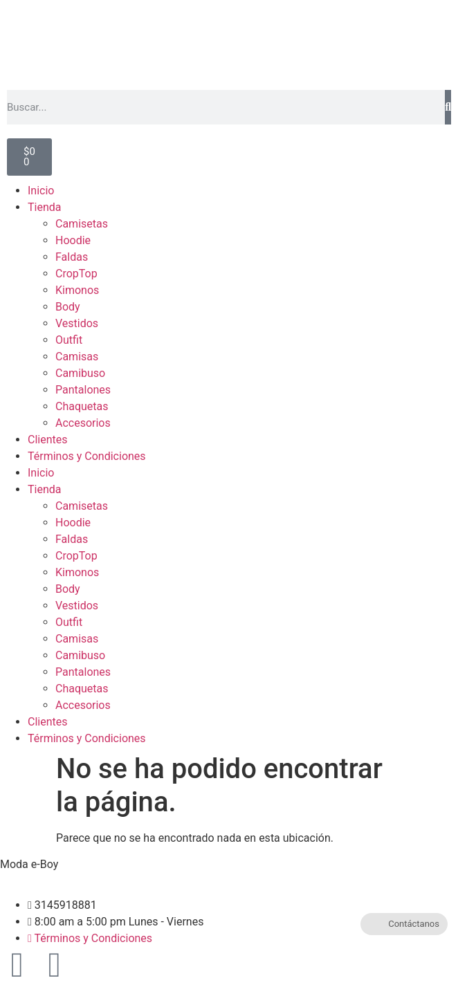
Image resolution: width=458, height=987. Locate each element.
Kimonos (77, 290)
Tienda (44, 207)
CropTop (76, 273)
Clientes (48, 439)
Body (67, 306)
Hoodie (73, 240)
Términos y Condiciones (87, 456)
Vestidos (76, 323)
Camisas (76, 356)
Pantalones (83, 389)
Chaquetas (82, 406)
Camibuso (80, 373)
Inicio (41, 190)
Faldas (71, 257)
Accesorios (83, 423)
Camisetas (81, 223)
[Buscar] (448, 107)
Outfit (68, 340)
